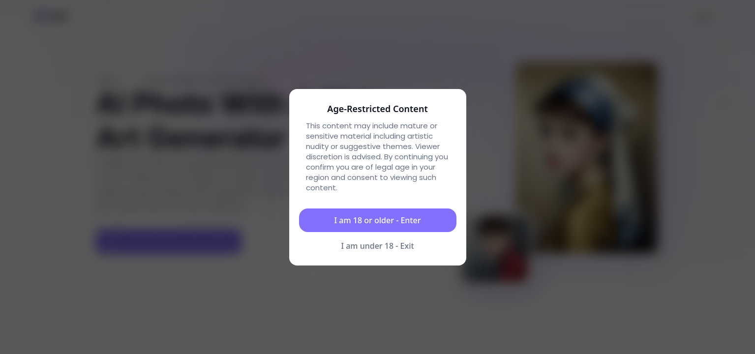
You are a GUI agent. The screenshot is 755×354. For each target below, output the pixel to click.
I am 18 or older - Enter (377, 220)
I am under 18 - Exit (377, 245)
